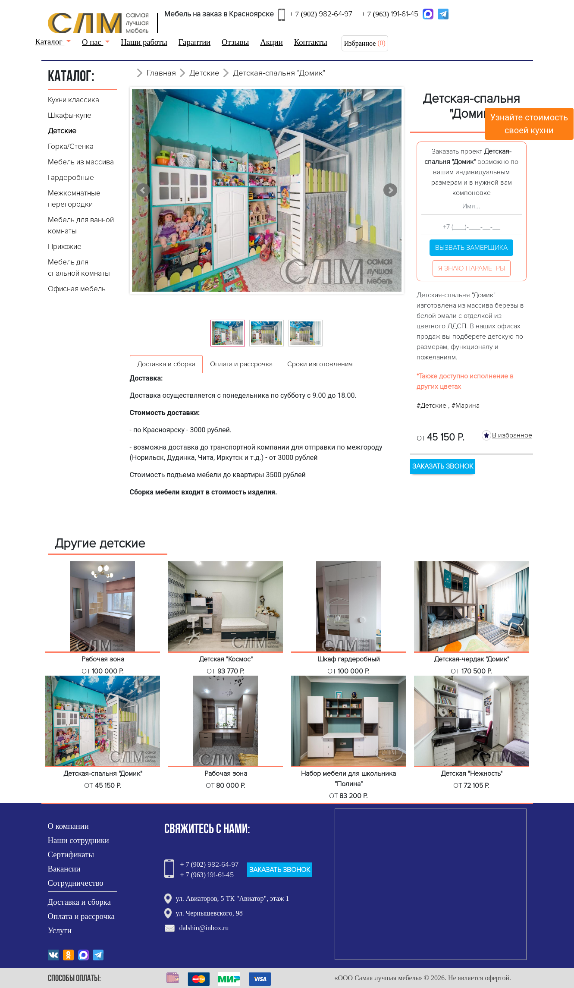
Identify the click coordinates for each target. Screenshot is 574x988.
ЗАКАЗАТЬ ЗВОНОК (442, 466)
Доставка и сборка (79, 901)
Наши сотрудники (78, 840)
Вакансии (64, 868)
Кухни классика (73, 99)
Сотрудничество (76, 882)
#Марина (466, 405)
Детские (62, 130)
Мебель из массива (81, 162)
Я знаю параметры (471, 268)
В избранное (512, 435)
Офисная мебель (77, 288)
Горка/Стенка (71, 146)
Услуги (60, 930)
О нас (92, 42)
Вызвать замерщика (471, 247)
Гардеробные (71, 177)
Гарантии (194, 42)
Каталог (50, 41)
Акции (271, 42)
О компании (68, 826)
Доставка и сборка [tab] (166, 364)
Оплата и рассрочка (81, 916)
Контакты (310, 42)
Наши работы (144, 42)
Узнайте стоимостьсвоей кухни (529, 123)
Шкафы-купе (69, 115)
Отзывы (235, 42)
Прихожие (65, 246)
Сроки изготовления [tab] (320, 364)
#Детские (432, 405)
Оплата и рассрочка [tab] (241, 364)
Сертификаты (71, 854)
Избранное (360, 43)
